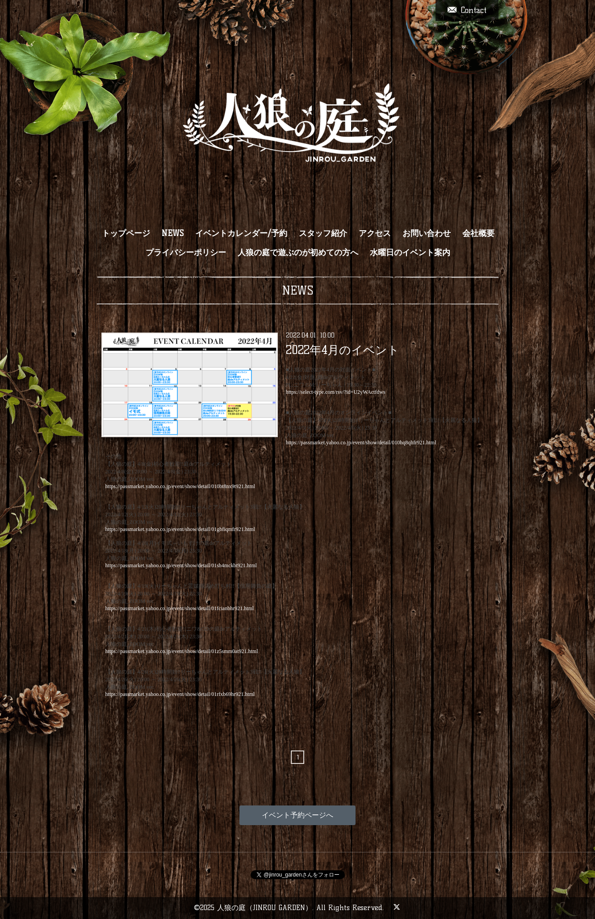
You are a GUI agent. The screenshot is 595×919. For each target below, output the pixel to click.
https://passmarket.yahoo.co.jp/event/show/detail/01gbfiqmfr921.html (180, 529)
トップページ (126, 233)
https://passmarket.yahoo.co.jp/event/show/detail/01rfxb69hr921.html (180, 694)
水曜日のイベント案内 (410, 252)
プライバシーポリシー (186, 252)
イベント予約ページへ (297, 815)
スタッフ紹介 (323, 233)
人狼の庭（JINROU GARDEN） (264, 907)
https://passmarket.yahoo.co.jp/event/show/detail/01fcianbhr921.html (179, 608)
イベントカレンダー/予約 (241, 233)
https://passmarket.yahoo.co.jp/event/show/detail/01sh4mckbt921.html (181, 565)
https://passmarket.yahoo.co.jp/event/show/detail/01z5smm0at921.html (181, 651)
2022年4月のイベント (342, 350)
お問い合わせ (426, 233)
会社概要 (478, 233)
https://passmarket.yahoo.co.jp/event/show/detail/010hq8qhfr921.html (361, 442)
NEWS (173, 233)
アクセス (375, 233)
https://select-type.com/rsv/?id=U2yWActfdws (335, 392)
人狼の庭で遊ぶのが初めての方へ (298, 252)
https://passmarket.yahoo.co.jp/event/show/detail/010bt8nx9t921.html (180, 486)
